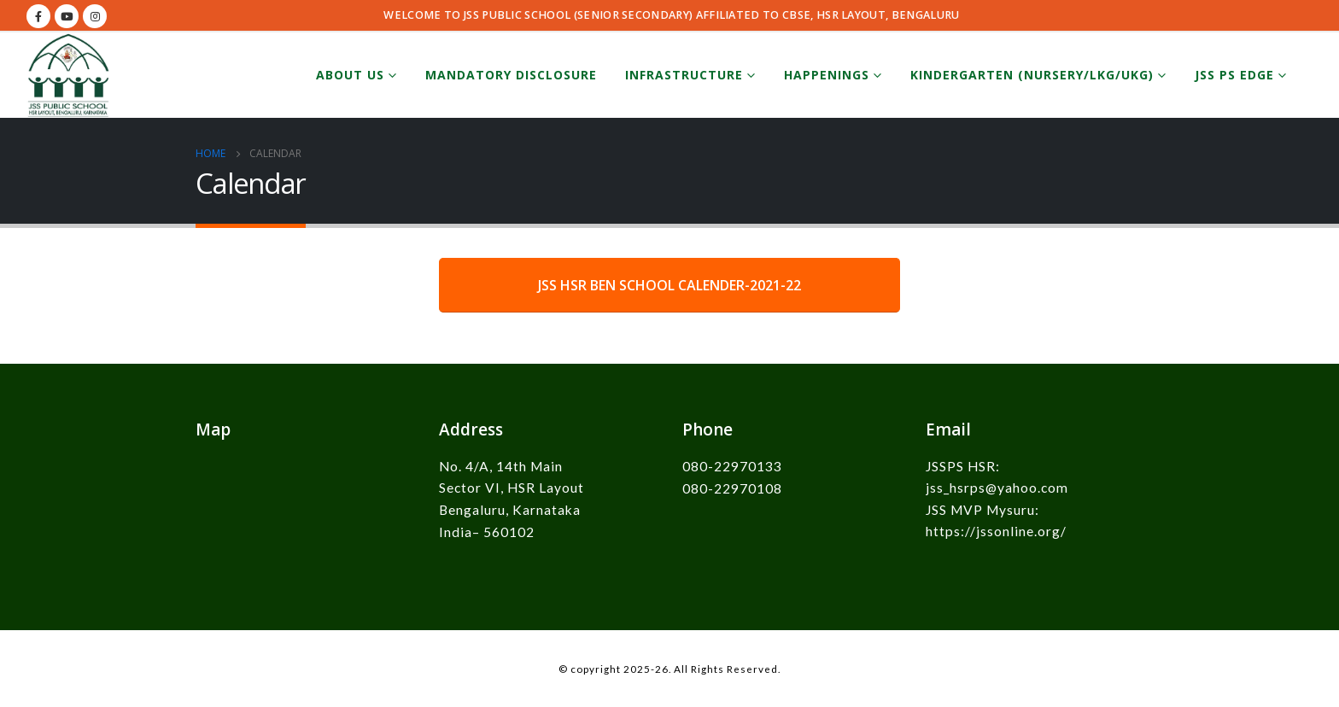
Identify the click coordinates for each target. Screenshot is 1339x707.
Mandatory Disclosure (511, 75)
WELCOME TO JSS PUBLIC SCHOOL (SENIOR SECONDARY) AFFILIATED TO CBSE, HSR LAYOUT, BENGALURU (671, 15)
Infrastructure (684, 75)
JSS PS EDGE (1234, 75)
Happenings (826, 75)
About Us (350, 75)
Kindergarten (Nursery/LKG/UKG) (1032, 75)
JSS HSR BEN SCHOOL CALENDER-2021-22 (669, 285)
